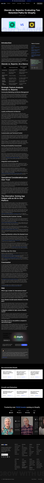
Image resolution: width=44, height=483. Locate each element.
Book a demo (40, 3)
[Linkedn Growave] (9, 457)
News (30, 448)
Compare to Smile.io (32, 462)
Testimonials (23, 451)
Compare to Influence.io (31, 468)
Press (30, 455)
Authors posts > (4, 357)
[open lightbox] (13, 425)
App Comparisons (24, 447)
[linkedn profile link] (27, 350)
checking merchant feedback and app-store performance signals (11, 173)
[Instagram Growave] (3, 457)
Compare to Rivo (31, 463)
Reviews (16, 451)
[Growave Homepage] (4, 444)
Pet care (38, 454)
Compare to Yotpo (31, 460)
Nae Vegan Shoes (17, 466)
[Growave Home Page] (3, 3)
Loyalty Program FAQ (39, 466)
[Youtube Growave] (7, 457)
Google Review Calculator (24, 462)
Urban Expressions (17, 467)
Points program (17, 447)
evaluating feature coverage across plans (12, 157)
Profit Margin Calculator (24, 465)
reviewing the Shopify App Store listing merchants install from (11, 285)
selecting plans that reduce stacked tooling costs (10, 279)
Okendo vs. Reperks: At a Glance (35, 48)
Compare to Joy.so (32, 469)
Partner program (31, 451)
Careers (30, 454)
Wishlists (16, 452)
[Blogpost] (8, 374)
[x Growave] (5, 457)
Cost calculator (24, 460)
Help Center (38, 462)
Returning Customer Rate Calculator (24, 467)
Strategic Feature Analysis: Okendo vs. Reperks (35, 50)
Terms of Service (34, 479)
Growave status (39, 467)
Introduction (33, 45)
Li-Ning (16, 463)
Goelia (15, 462)
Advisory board (31, 447)
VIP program (16, 448)
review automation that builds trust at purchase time (9, 222)
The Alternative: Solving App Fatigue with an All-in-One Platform (36, 55)
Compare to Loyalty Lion (32, 465)
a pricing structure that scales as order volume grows (11, 240)
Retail (37, 447)
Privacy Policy (40, 479)
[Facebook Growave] (2, 457)
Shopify (23, 454)
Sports (37, 448)
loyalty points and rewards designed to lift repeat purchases (10, 213)
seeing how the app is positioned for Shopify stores (9, 229)
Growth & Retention (24, 448)
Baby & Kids (38, 451)
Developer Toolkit (39, 463)
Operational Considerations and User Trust (35, 53)
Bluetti (15, 460)
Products (16, 444)
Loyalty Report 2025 (25, 455)
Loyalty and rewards (17, 445)
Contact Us (38, 460)
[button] (8, 3)
